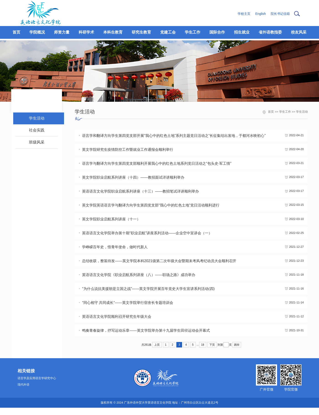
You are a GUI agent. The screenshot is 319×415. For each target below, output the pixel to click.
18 (202, 352)
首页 (271, 111)
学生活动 (302, 111)
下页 (212, 352)
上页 (157, 352)
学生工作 (285, 111)
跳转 (236, 352)
